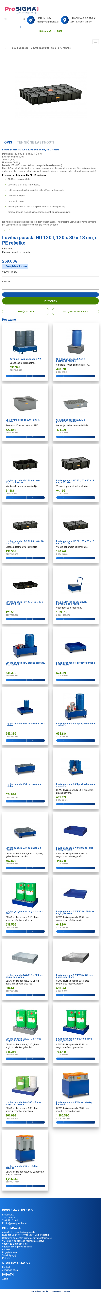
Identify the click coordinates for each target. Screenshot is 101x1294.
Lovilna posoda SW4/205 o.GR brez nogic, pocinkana (75, 976)
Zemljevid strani (10, 1270)
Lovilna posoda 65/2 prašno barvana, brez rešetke (25, 663)
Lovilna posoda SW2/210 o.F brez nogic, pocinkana (23, 1039)
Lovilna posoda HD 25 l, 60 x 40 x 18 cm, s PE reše (75, 481)
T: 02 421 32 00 (10, 1220)
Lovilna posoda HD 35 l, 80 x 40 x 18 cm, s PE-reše (25, 542)
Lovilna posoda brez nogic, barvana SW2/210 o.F (25, 912)
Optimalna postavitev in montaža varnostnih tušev (27, 1238)
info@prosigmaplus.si (75, 311)
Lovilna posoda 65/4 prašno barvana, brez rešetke (75, 663)
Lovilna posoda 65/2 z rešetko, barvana (22, 1167)
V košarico (50, 301)
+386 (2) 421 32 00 (26, 311)
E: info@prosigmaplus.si (14, 1223)
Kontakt (6, 1249)
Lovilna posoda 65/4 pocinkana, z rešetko (23, 849)
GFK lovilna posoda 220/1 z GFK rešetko (22, 420)
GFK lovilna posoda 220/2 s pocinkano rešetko (70, 420)
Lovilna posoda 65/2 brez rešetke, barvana (74, 1103)
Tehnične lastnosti (35, 142)
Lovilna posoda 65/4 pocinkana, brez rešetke (25, 724)
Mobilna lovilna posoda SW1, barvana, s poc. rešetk (71, 603)
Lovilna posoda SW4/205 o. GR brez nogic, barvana (75, 912)
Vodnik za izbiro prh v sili (15, 1243)
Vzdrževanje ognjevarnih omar (17, 1246)
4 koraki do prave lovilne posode (18, 1232)
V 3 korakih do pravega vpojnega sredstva (23, 1241)
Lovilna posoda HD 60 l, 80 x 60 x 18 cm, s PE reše (75, 542)
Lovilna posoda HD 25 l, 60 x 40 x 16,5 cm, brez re (23, 481)
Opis (8, 142)
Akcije (5, 1279)
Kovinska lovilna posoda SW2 (25, 359)
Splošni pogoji (9, 1255)
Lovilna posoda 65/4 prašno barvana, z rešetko (75, 785)
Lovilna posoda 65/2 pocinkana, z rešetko (23, 785)
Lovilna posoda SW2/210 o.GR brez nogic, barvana (75, 849)
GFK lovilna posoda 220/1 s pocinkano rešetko (70, 360)
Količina (6, 281)
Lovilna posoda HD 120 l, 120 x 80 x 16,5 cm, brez (24, 603)
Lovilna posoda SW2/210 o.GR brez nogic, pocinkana (24, 976)
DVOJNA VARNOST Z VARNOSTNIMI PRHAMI (25, 1235)
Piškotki (6, 1258)
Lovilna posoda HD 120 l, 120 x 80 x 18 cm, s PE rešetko (41, 48)
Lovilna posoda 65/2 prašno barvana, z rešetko (75, 724)
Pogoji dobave (9, 1252)
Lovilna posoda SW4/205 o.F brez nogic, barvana (74, 1039)
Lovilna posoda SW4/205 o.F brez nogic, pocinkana (23, 1103)
